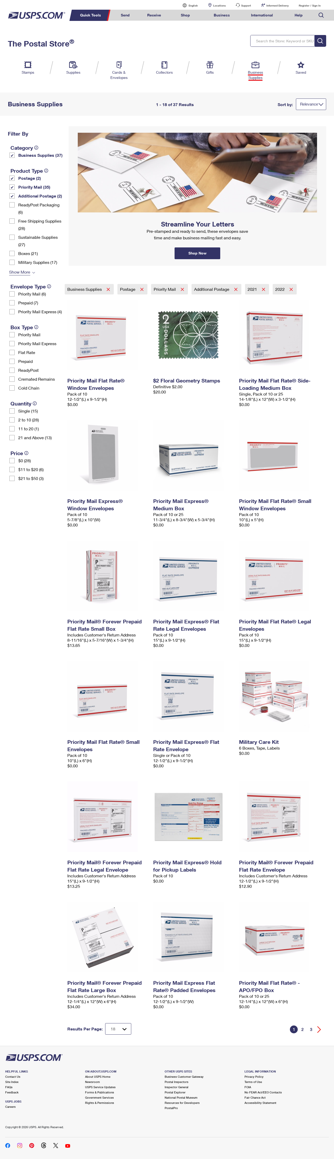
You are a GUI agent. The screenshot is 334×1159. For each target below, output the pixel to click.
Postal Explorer (175, 1092)
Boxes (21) (28, 253)
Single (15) (28, 410)
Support (246, 5)
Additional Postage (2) (40, 195)
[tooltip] (36, 148)
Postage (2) (29, 178)
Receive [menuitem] (154, 15)
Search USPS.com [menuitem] (321, 15)
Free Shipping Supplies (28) (39, 224)
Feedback (12, 1092)
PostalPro (171, 1108)
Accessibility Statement (260, 1102)
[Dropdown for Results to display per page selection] (118, 1029)
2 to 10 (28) (28, 419)
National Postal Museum (181, 1097)
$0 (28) (24, 460)
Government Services (99, 1097)
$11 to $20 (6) (31, 469)
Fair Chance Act (255, 1097)
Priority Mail (29, 334)
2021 (253, 289)
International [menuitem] (262, 15)
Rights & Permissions (99, 1102)
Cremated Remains (36, 378)
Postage (128, 289)
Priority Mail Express (37, 343)
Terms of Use (253, 1081)
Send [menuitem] (125, 15)
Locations (219, 5)
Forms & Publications (99, 1092)
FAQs (9, 1087)
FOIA (247, 1087)
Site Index (12, 1081)
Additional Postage (212, 289)
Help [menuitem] (299, 15)
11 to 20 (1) (28, 428)
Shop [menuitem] (185, 15)
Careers (10, 1106)
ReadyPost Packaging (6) (38, 208)
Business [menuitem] (222, 15)
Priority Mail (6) (32, 293)
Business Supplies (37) (40, 155)
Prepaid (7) (28, 302)
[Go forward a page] (319, 1029)
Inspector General (176, 1087)
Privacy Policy (254, 1076)
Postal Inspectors (176, 1081)
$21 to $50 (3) (31, 478)
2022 (280, 289)
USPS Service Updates (100, 1087)
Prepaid (25, 361)
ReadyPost (28, 370)
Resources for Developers (182, 1102)
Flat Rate (26, 352)
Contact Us (12, 1076)
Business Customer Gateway (184, 1076)
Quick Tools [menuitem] (90, 15)
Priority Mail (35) (34, 186)
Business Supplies (85, 289)
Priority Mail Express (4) (40, 311)
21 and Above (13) (35, 437)
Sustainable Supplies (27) (38, 241)
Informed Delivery (277, 5)
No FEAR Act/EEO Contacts (263, 1092)
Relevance (309, 104)
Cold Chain (28, 387)
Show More (19, 271)
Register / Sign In (310, 5)
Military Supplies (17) (37, 262)
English (188, 5)
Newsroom (92, 1081)
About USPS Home (97, 1076)
